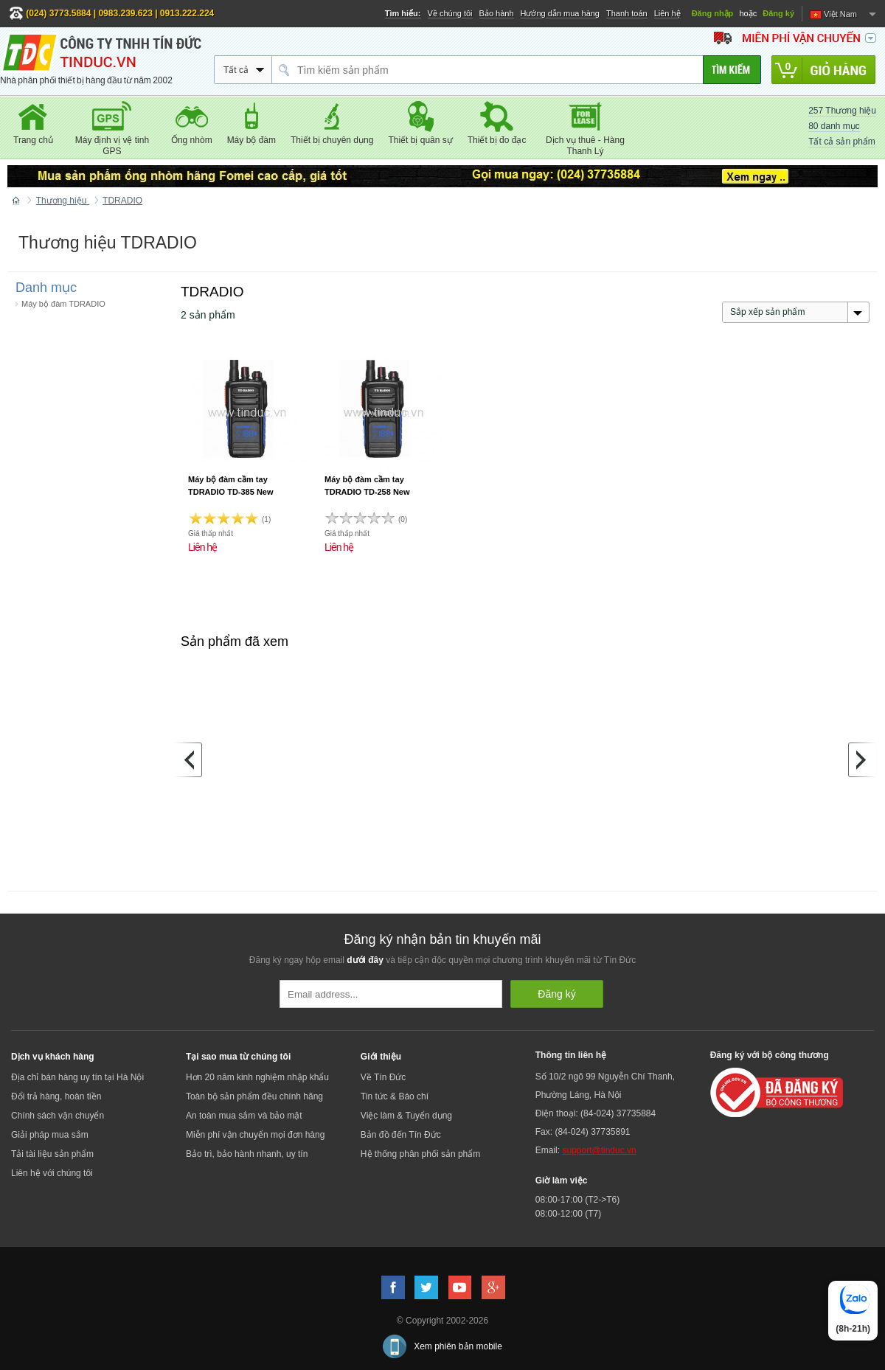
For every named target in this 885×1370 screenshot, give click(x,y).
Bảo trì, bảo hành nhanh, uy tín (247, 1154)
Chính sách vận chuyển (57, 1115)
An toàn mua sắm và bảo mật (244, 1115)
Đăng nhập (713, 13)
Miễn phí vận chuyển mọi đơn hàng (255, 1135)
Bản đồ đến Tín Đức (401, 1135)
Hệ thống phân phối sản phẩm (420, 1154)
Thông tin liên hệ (570, 1055)
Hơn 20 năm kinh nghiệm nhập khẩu (257, 1077)
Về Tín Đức (383, 1077)
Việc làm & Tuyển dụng (406, 1115)
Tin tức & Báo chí (394, 1096)
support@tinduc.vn (599, 1150)
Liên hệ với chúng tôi (52, 1173)
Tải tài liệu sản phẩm (52, 1154)
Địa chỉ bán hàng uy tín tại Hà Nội (77, 1077)
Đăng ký (778, 13)
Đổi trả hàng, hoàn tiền (56, 1096)
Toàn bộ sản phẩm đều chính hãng (254, 1096)
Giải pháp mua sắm (49, 1135)
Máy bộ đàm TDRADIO (63, 303)
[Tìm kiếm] (732, 69)
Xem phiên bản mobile (458, 1346)
